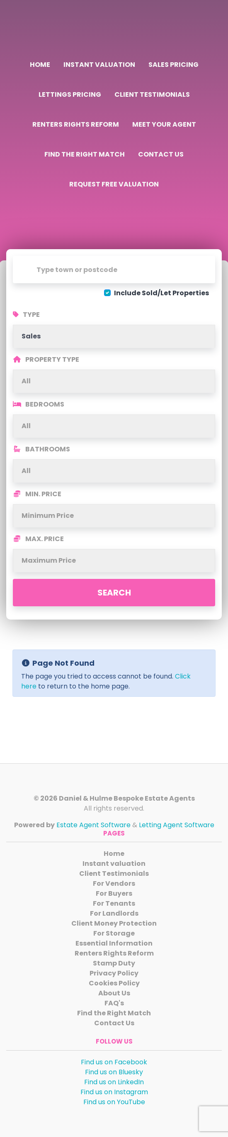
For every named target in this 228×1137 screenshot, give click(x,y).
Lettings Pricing (70, 94)
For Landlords (114, 913)
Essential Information (114, 943)
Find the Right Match (84, 154)
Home (40, 64)
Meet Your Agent (164, 124)
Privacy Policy (114, 973)
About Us (114, 993)
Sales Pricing (173, 64)
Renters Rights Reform (75, 124)
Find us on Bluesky (114, 1072)
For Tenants (114, 903)
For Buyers (114, 893)
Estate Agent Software (93, 825)
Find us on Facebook (114, 1062)
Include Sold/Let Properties (161, 293)
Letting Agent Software (176, 825)
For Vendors (114, 883)
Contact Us (161, 154)
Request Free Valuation (114, 184)
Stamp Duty (114, 963)
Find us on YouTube (114, 1102)
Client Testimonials (152, 94)
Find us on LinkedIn (114, 1082)
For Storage (114, 933)
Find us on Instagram (114, 1092)
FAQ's (114, 1003)
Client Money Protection (114, 923)
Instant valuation (99, 64)
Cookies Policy (114, 983)
